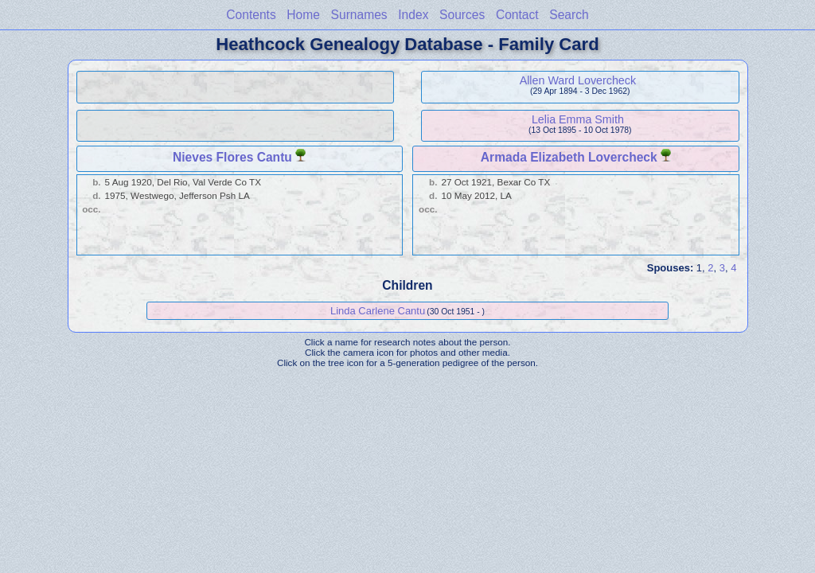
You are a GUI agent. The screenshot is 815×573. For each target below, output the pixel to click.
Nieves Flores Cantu (232, 157)
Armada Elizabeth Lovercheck (569, 157)
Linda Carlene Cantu (377, 311)
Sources (462, 14)
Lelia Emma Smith (578, 119)
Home (303, 14)
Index (413, 14)
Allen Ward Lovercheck (578, 80)
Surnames (359, 14)
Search (568, 14)
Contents (250, 14)
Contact (517, 14)
